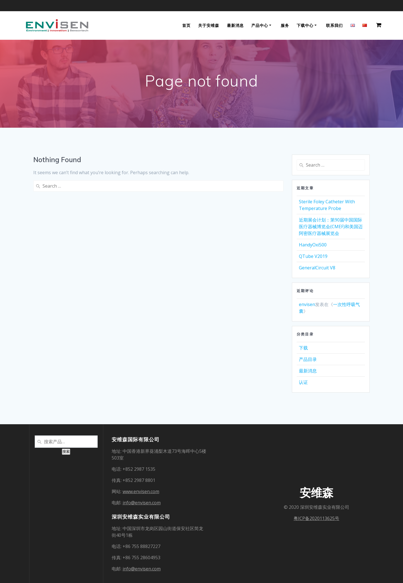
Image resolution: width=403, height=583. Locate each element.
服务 (285, 25)
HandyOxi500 (313, 245)
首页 (186, 25)
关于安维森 (208, 25)
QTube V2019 (313, 256)
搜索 (66, 451)
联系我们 (334, 25)
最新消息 (235, 25)
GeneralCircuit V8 (317, 268)
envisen (307, 304)
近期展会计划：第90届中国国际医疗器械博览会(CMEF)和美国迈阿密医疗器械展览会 (331, 226)
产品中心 (259, 25)
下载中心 (305, 25)
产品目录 (308, 359)
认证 (303, 382)
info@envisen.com (142, 503)
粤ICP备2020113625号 (316, 518)
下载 (303, 348)
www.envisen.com (141, 491)
